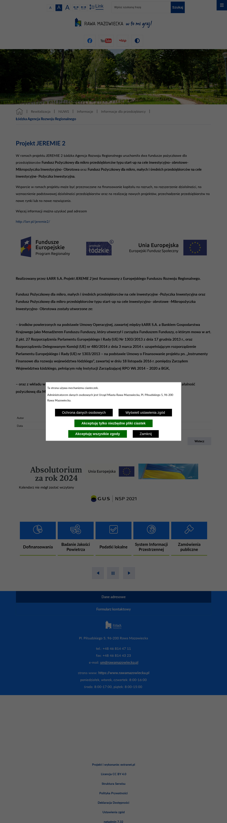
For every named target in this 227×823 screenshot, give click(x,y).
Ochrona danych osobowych (84, 413)
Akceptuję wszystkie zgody (97, 434)
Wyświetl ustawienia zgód (145, 413)
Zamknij (146, 434)
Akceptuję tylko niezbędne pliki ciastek (113, 423)
